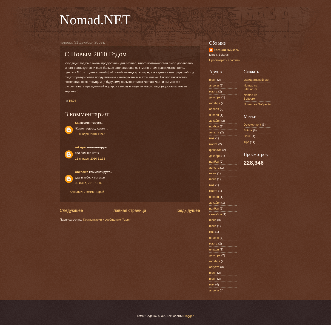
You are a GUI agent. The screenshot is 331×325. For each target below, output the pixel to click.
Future (248, 130)
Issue (247, 136)
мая (211, 138)
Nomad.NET (95, 19)
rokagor (80, 147)
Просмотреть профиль (224, 60)
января (214, 115)
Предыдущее (187, 210)
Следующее (71, 210)
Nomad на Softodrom (250, 96)
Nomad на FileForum (250, 87)
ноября (214, 126)
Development (252, 124)
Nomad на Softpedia (257, 104)
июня (212, 79)
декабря (214, 97)
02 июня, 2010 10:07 (89, 183)
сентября (215, 214)
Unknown (81, 172)
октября (214, 103)
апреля (214, 85)
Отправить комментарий (87, 191)
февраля (215, 150)
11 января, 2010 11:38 (90, 158)
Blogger (188, 316)
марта (213, 91)
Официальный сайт (257, 79)
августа (214, 132)
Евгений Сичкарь (226, 50)
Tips (246, 142)
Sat (77, 122)
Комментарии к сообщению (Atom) (107, 219)
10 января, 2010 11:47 (90, 134)
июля (212, 173)
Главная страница (128, 210)
